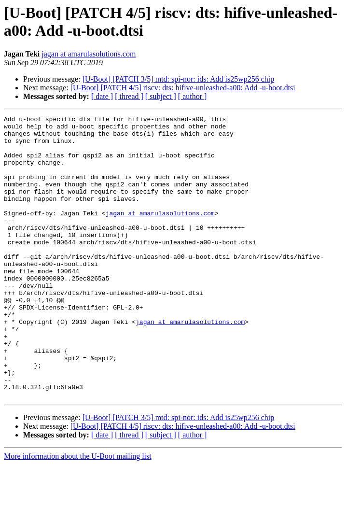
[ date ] (102, 96)
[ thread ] (129, 96)
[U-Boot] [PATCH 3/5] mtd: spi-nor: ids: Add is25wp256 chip (179, 79)
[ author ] (192, 96)
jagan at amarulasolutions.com (89, 54)
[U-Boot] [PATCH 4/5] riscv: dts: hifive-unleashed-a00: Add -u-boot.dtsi (182, 88)
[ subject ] (160, 96)
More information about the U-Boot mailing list (78, 512)
